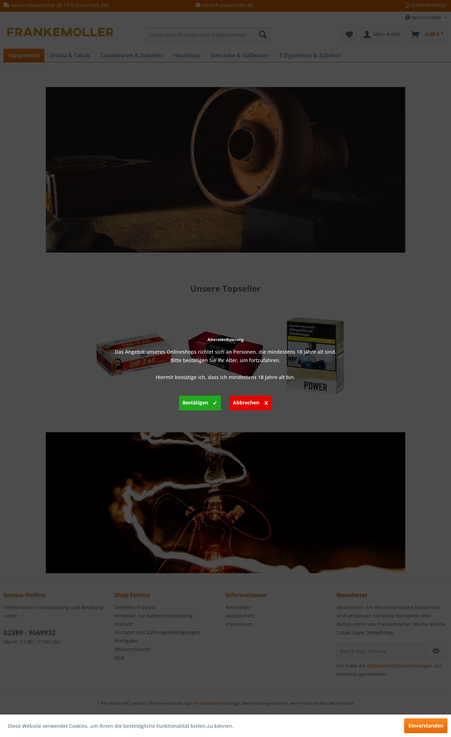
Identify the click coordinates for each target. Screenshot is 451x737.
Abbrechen (250, 401)
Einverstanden (425, 725)
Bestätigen (200, 401)
